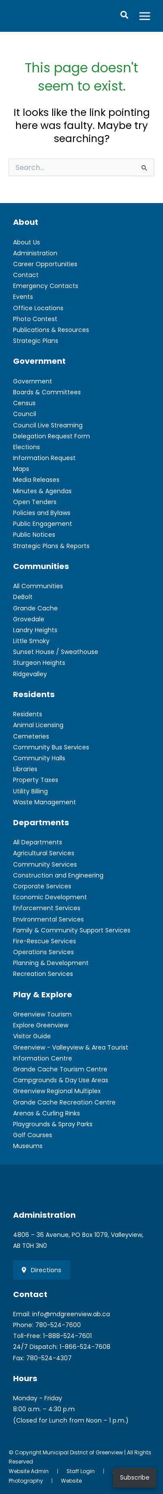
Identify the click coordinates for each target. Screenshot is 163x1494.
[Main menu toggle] (144, 15)
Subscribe (135, 1477)
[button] (124, 16)
